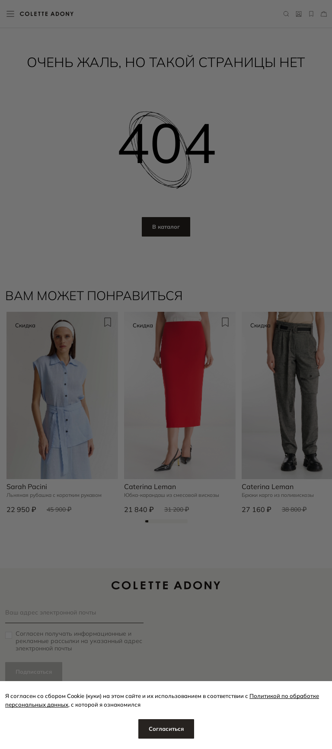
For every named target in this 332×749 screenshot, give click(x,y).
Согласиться (166, 728)
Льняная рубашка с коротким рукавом (54, 495)
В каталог (166, 226)
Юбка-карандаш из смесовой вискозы (171, 495)
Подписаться (34, 671)
